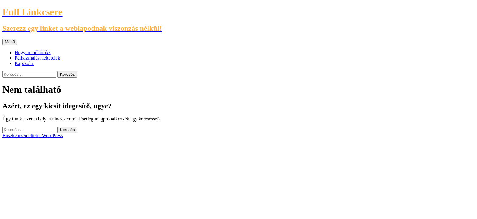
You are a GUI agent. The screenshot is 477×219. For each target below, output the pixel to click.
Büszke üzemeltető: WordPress (32, 135)
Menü (10, 42)
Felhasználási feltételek (37, 58)
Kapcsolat (24, 63)
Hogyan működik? (33, 52)
